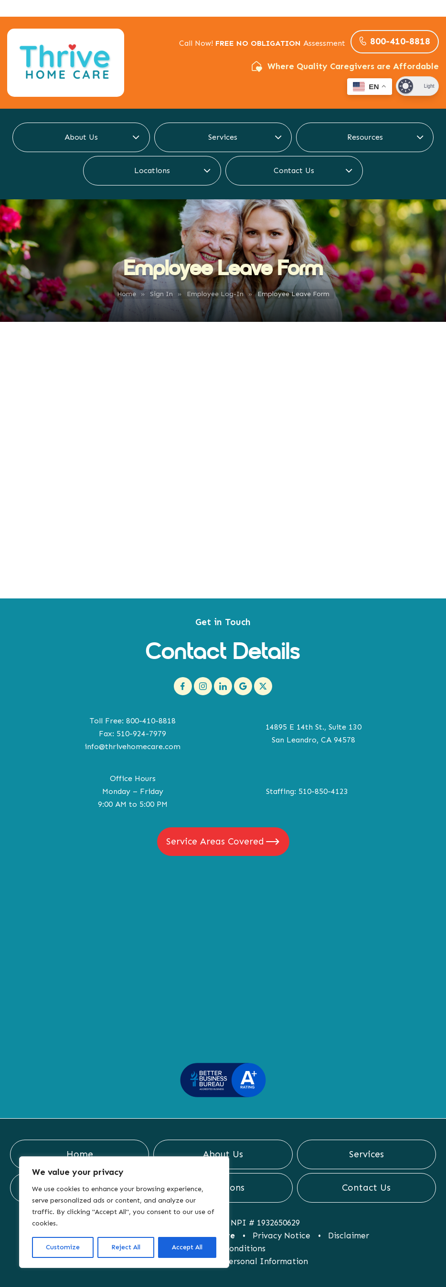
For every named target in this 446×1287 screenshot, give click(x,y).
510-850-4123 (323, 791)
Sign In (161, 294)
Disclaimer (348, 1235)
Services (222, 137)
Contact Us (294, 170)
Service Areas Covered (215, 841)
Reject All (125, 1247)
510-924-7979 (141, 733)
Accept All (187, 1247)
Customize (63, 1247)
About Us (81, 137)
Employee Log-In (215, 294)
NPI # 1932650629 (265, 1222)
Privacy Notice (281, 1235)
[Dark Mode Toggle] (417, 86)
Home (126, 294)
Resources (365, 137)
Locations (152, 170)
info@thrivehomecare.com (133, 746)
